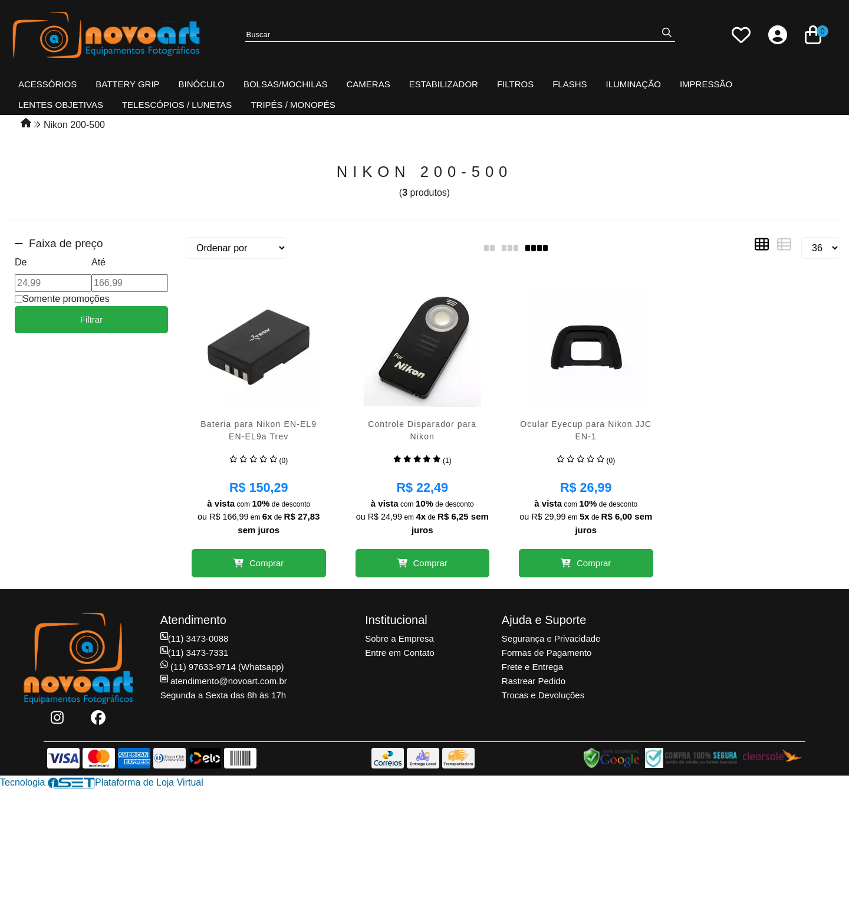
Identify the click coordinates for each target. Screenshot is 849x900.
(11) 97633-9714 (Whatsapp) (222, 667)
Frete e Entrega (532, 667)
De (21, 262)
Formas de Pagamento (547, 653)
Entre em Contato (400, 653)
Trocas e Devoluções (543, 695)
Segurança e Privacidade (551, 638)
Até (98, 262)
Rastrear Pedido (533, 681)
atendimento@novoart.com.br (223, 681)
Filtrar (91, 319)
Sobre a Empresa (399, 638)
